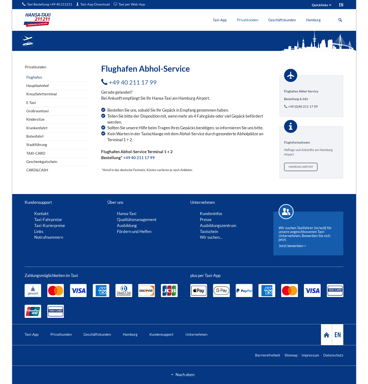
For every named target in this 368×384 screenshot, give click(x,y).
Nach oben (185, 374)
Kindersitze (35, 119)
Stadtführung (36, 144)
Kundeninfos (211, 213)
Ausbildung (127, 225)
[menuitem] (220, 20)
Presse (206, 219)
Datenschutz (333, 355)
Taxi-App (31, 334)
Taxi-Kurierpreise (49, 225)
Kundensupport (161, 334)
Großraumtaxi (37, 111)
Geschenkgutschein (41, 161)
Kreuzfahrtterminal (41, 94)
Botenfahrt (35, 136)
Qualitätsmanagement (136, 219)
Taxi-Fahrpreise (48, 219)
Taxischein (209, 231)
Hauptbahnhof (37, 85)
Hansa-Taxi (126, 213)
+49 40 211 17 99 (133, 82)
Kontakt (41, 213)
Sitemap (291, 355)
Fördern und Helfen (134, 231)
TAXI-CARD (35, 153)
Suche (340, 20)
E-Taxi (31, 102)
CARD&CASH (37, 170)
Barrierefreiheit (267, 355)
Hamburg (130, 334)
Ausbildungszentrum (218, 225)
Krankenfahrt (37, 128)
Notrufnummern (48, 237)
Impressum (310, 355)
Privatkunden (61, 334)
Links (38, 231)
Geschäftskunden (97, 334)
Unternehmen (196, 334)
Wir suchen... (211, 237)
